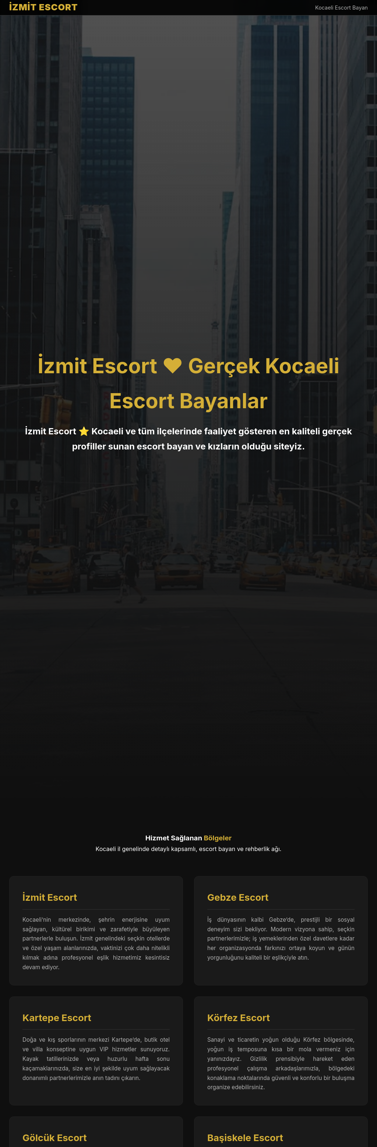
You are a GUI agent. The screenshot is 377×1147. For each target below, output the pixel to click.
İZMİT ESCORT (43, 7)
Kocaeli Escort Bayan (341, 7)
